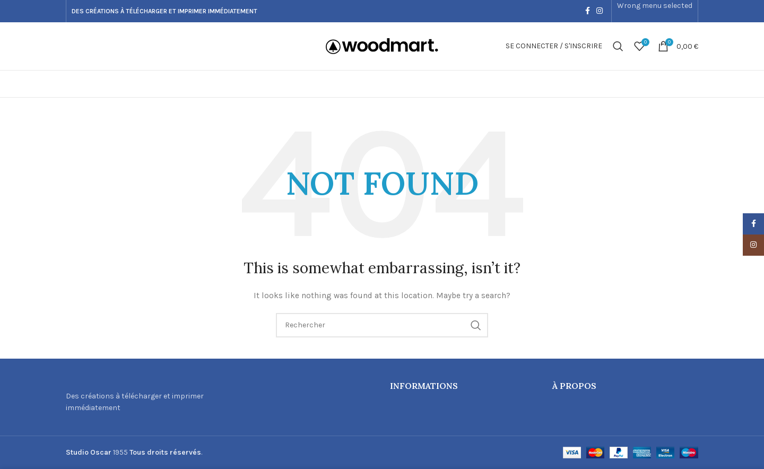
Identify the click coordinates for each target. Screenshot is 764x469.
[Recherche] (618, 46)
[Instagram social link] (599, 11)
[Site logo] (382, 45)
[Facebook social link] (587, 11)
